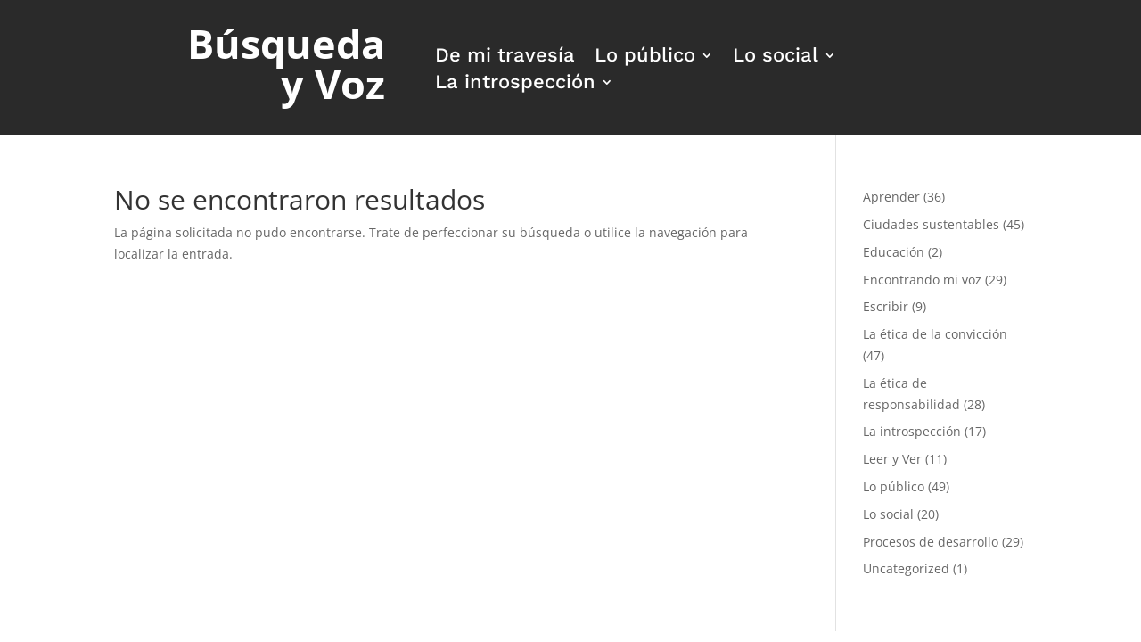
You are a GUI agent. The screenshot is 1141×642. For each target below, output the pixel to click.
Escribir (885, 306)
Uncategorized (906, 568)
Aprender (891, 196)
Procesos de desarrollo (930, 541)
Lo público (645, 57)
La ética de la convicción (935, 333)
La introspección (515, 84)
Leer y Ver (892, 458)
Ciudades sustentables (931, 224)
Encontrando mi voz (922, 279)
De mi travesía (505, 57)
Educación (893, 251)
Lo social (775, 57)
